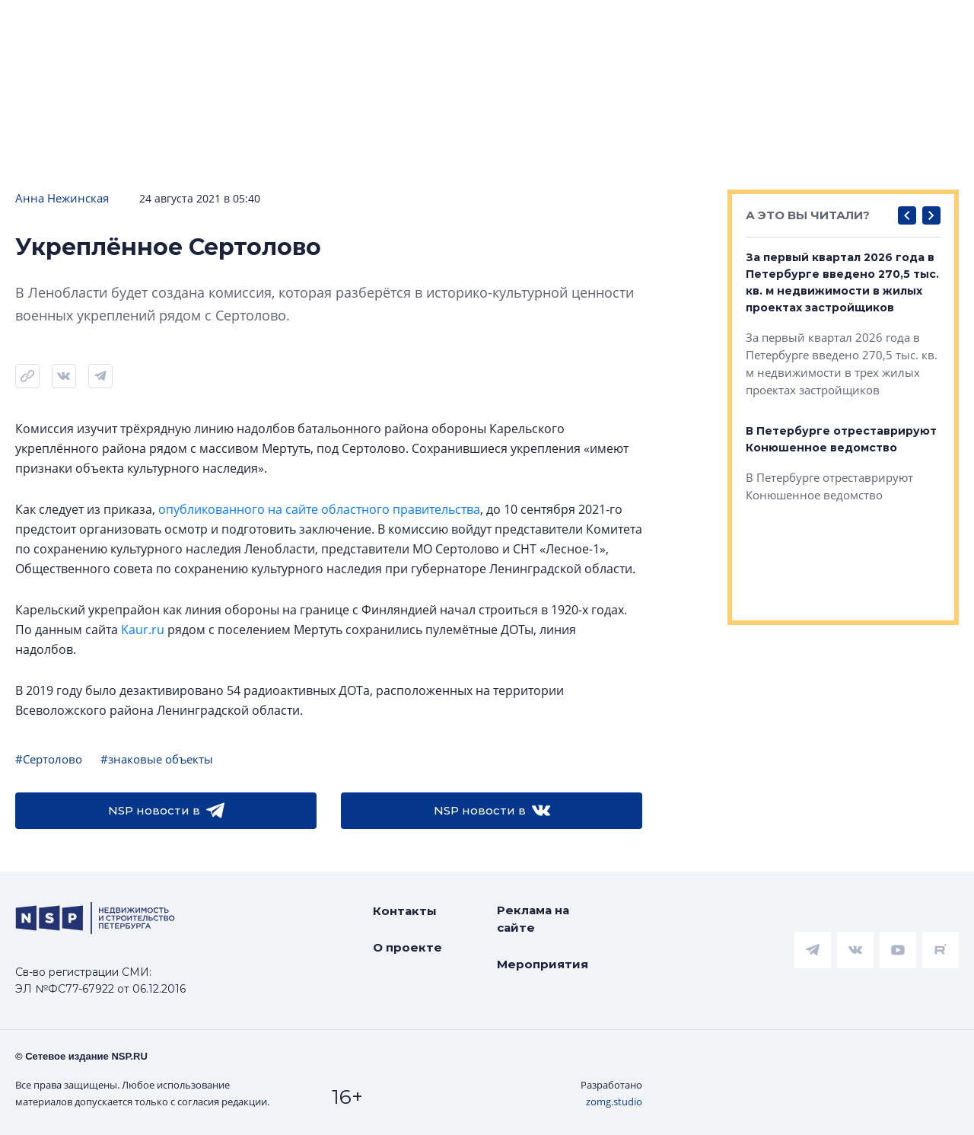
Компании (842, 24)
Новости (46, 24)
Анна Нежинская (62, 198)
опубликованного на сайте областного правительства (319, 509)
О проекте (407, 947)
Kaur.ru (142, 629)
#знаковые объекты (156, 759)
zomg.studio (614, 1101)
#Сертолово (48, 759)
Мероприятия (542, 964)
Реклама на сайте (533, 919)
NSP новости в (166, 811)
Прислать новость (378, 70)
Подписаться (229, 70)
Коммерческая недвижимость (675, 24)
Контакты (405, 911)
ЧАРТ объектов (161, 24)
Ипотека (275, 24)
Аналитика (374, 24)
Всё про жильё (492, 24)
